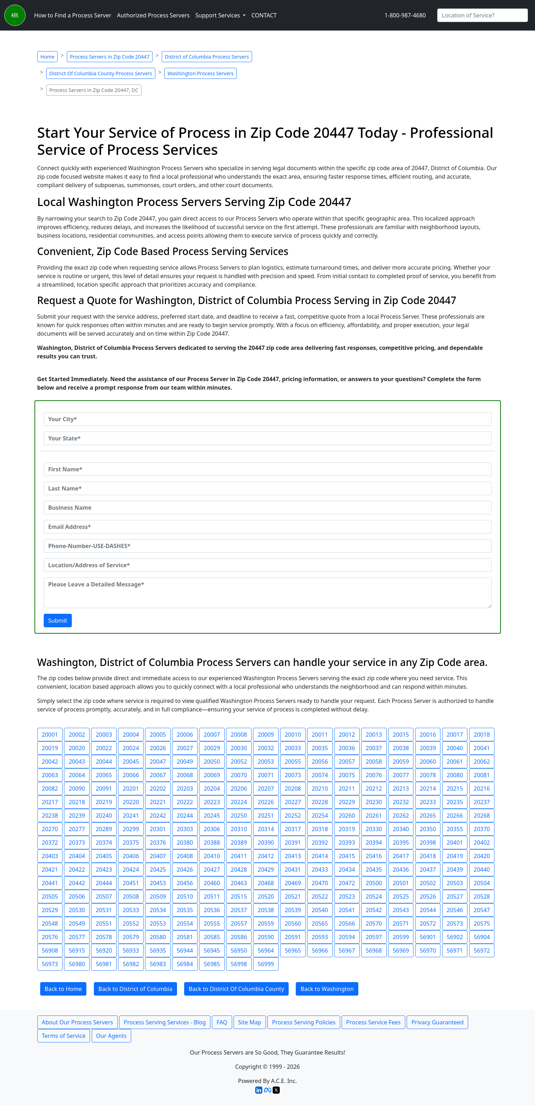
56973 (50, 964)
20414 (320, 856)
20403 (50, 856)
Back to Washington (327, 989)
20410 (212, 856)
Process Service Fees (373, 1022)
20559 (266, 923)
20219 (104, 802)
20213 (401, 788)
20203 (185, 788)
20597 (374, 937)
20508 (131, 896)
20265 (428, 815)
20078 (428, 775)
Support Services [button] (218, 15)
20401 (455, 842)
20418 (428, 856)
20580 (158, 937)
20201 (131, 788)
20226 (266, 802)
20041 (482, 748)
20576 (50, 937)
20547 (482, 910)
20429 (266, 869)
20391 (293, 842)
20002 (77, 734)
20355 (455, 829)
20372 (50, 842)
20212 (374, 788)
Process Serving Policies (304, 1022)
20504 (482, 883)
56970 (428, 950)
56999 (266, 964)
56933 (131, 950)
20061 (455, 761)
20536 (212, 910)
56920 (104, 950)
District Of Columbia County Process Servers (101, 73)
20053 (266, 761)
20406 (131, 856)
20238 (50, 815)
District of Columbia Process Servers (207, 56)
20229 (347, 802)
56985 (212, 964)
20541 (347, 910)
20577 (77, 937)
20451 (131, 883)
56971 (455, 950)
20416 (374, 856)
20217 (50, 802)
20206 (239, 788)
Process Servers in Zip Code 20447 (110, 56)
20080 (455, 775)
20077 (401, 775)
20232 (401, 802)
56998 (239, 964)
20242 (158, 815)
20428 (239, 869)
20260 (347, 815)
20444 (104, 883)
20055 (293, 761)
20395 (401, 842)
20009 (266, 734)
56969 (401, 950)
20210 (320, 788)
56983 (158, 964)
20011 (320, 734)
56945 (212, 950)
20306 (212, 829)
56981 (104, 964)
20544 (428, 910)
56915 (77, 950)
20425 (158, 869)
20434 (347, 869)
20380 (185, 842)
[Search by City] (482, 15)
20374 (104, 842)
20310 (239, 829)
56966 (320, 950)
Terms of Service (64, 1036)
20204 (212, 788)
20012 (347, 734)
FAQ (221, 1022)
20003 (104, 734)
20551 (104, 923)
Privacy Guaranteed (437, 1022)
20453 (158, 883)
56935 (158, 950)
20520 (266, 896)
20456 (185, 883)
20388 (212, 842)
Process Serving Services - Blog (165, 1022)
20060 (428, 761)
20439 (455, 869)
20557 (239, 923)
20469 (293, 883)
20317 (293, 829)
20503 (455, 883)
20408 (185, 856)
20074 (320, 775)
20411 (239, 856)
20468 (266, 883)
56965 (293, 950)
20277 (77, 829)
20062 (482, 761)
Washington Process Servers (200, 73)
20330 (374, 829)
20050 (212, 761)
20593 (320, 937)
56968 (374, 950)
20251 (266, 815)
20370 (482, 829)
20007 (212, 734)
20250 (239, 815)
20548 (50, 923)
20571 (401, 923)
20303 (185, 829)
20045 (131, 761)
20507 (104, 896)
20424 (131, 869)
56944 (185, 950)
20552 (131, 923)
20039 (428, 748)
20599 (401, 937)
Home (48, 56)
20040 (455, 748)
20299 (131, 829)
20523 (347, 896)
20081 (482, 775)
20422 (77, 869)
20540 (320, 910)
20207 (266, 788)
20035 (320, 748)
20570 (374, 923)
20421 (50, 869)
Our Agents (111, 1036)
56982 (131, 964)
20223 (212, 802)
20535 (185, 910)
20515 (239, 896)
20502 (428, 883)
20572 (428, 923)
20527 (455, 896)
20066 (131, 775)
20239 (77, 815)
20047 (158, 761)
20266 (455, 815)
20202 (158, 788)
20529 (50, 910)
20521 (293, 896)
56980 (77, 964)
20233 (428, 802)
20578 (104, 937)
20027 (185, 748)
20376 (158, 842)
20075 (347, 775)
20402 (482, 842)
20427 (212, 869)
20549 (77, 923)
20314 (266, 829)
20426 (185, 869)
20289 (104, 829)
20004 (131, 734)
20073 (293, 775)
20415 (347, 856)
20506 (77, 896)
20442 (77, 883)
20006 (185, 734)
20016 (428, 734)
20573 (455, 923)
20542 (374, 910)
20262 (401, 815)
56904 (482, 937)
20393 (347, 842)
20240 (104, 815)
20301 (158, 829)
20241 (131, 815)
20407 (158, 856)
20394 (374, 842)
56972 (482, 950)
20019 (50, 748)
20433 (320, 869)
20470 (320, 883)
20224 (239, 802)
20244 (185, 815)
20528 (482, 896)
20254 (320, 815)
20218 (77, 802)
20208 (293, 788)
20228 (320, 802)
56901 (428, 937)
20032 (266, 748)
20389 (239, 842)
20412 (266, 856)
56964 (266, 950)
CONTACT (264, 15)
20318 (320, 829)
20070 (239, 775)
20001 (50, 734)
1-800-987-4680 (405, 15)
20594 (347, 937)
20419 (455, 856)
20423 (104, 869)
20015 (401, 734)
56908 (50, 950)
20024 (131, 748)
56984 (185, 964)
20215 (455, 788)
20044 (104, 761)
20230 (374, 802)
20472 (347, 883)
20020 (77, 748)
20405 (104, 856)
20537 (239, 910)
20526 (428, 896)
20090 (77, 788)
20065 (104, 775)
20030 (239, 748)
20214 (428, 788)
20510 (185, 896)
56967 (347, 950)
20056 (320, 761)
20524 (374, 896)
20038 (401, 748)
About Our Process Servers (77, 1022)
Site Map (249, 1022)
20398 (428, 842)
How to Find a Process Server (72, 15)
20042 (50, 761)
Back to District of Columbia (135, 989)
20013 (374, 734)
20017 (455, 734)
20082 (50, 788)
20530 (77, 910)
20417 (401, 856)
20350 (428, 829)
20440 (482, 869)
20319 (347, 829)
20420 (482, 856)
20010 (293, 734)
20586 (239, 937)
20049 (185, 761)
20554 (185, 923)
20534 (158, 910)
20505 (50, 896)
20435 (374, 869)
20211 (347, 788)
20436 (401, 869)
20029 (212, 748)
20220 (131, 802)
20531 (104, 910)
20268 (482, 815)
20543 (401, 910)
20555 (212, 923)
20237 (482, 802)
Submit (57, 620)
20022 (104, 748)
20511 (212, 896)
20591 (293, 937)
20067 (158, 775)
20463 (239, 883)
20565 (320, 923)
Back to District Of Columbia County (236, 989)
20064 (77, 775)
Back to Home (63, 989)
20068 (185, 775)
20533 (131, 910)
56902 (455, 937)
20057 (347, 761)
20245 (212, 815)
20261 (374, 815)
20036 (347, 748)
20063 (50, 775)
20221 (158, 802)
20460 (212, 883)
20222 (185, 802)
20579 (131, 937)
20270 (50, 829)
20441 (50, 883)
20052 (239, 761)
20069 (212, 775)
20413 (293, 856)
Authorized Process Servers (153, 15)
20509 (158, 896)
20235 (455, 802)
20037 (374, 748)
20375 (131, 842)
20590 (266, 937)
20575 (482, 923)
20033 (293, 748)
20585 (212, 937)
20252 (293, 815)
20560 (293, 923)
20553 (158, 923)
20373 (77, 842)
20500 (374, 883)
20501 (401, 883)
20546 (455, 910)
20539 (293, 910)
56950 (239, 950)
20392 (320, 842)
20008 (239, 734)
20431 (293, 869)
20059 (401, 761)
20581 (185, 937)
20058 (374, 761)
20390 (266, 842)
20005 (158, 734)
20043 (77, 761)
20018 (482, 734)
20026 (158, 748)
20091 (104, 788)
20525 (401, 896)
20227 (293, 802)
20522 (320, 896)
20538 (266, 910)
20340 (401, 829)
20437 (428, 869)
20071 (266, 775)
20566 (347, 923)
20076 (374, 775)
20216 (482, 788)
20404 (77, 856)
